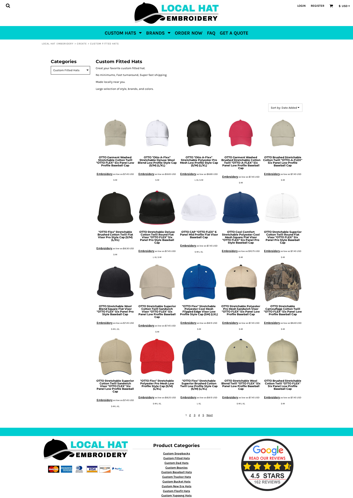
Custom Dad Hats (176, 463)
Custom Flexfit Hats (176, 491)
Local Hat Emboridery (58, 43)
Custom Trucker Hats (176, 476)
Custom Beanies (176, 467)
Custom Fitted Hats (176, 458)
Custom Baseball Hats (176, 472)
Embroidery (105, 174)
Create (82, 43)
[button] (8, 5)
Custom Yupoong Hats (176, 495)
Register (317, 5)
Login (301, 5)
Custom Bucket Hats (176, 481)
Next (209, 415)
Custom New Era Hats (176, 486)
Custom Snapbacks (176, 453)
